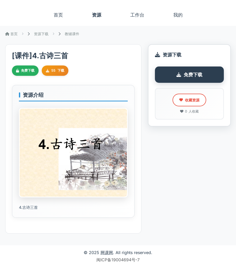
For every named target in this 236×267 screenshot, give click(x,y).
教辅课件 (72, 34)
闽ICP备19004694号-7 (118, 259)
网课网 (107, 252)
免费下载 (189, 74)
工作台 (137, 15)
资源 (96, 15)
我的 (178, 15)
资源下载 (41, 34)
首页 (58, 15)
